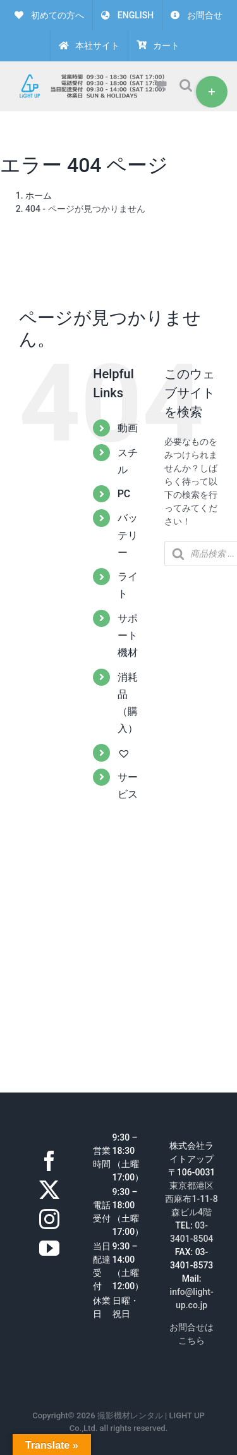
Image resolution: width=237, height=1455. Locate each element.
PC (124, 494)
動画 (128, 428)
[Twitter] (49, 1190)
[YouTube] (49, 1248)
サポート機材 (128, 635)
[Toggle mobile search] (185, 85)
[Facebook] (49, 1161)
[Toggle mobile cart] (160, 85)
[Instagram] (49, 1219)
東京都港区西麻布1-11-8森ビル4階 (191, 1198)
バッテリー (128, 535)
